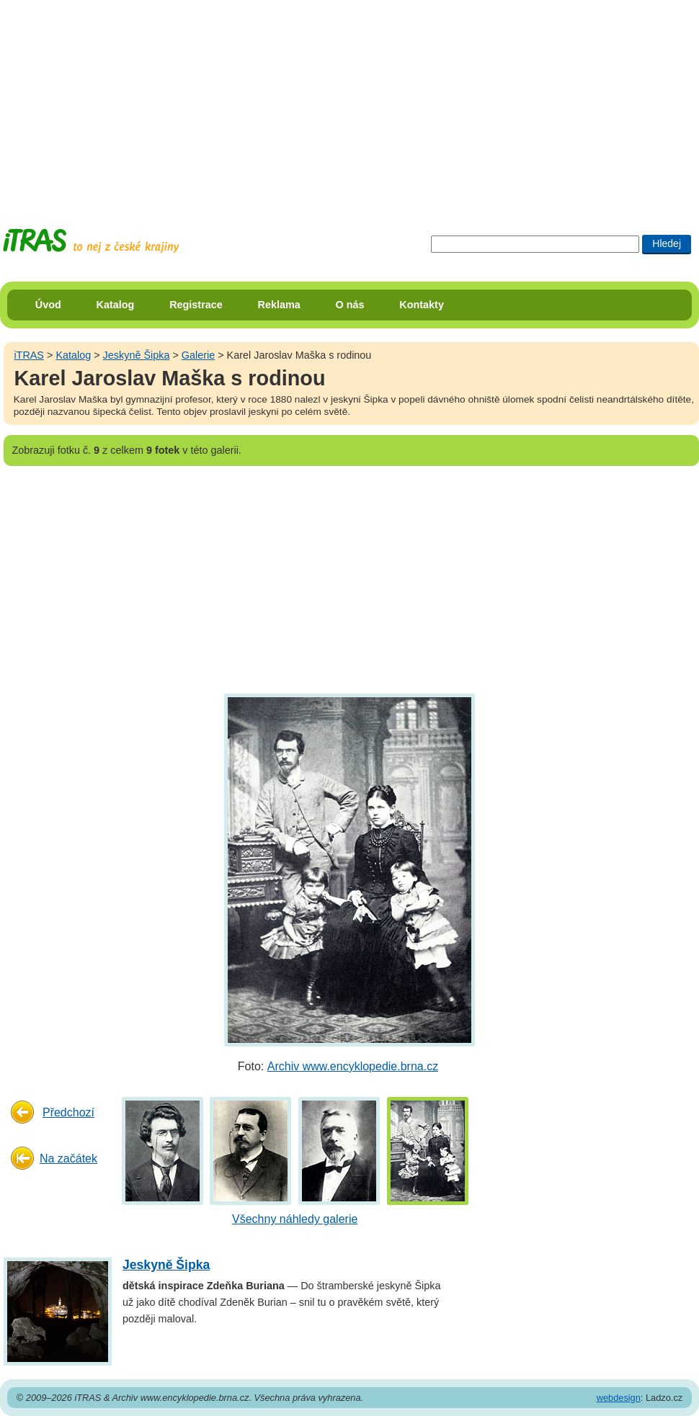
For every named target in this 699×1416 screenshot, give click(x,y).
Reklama (279, 304)
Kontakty (421, 304)
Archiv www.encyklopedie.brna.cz (352, 1066)
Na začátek (68, 1158)
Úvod (48, 304)
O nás (350, 304)
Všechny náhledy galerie (294, 1219)
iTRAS (29, 355)
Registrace (196, 304)
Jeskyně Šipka (136, 355)
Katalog (116, 304)
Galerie (198, 355)
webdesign (619, 1397)
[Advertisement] (291, 101)
